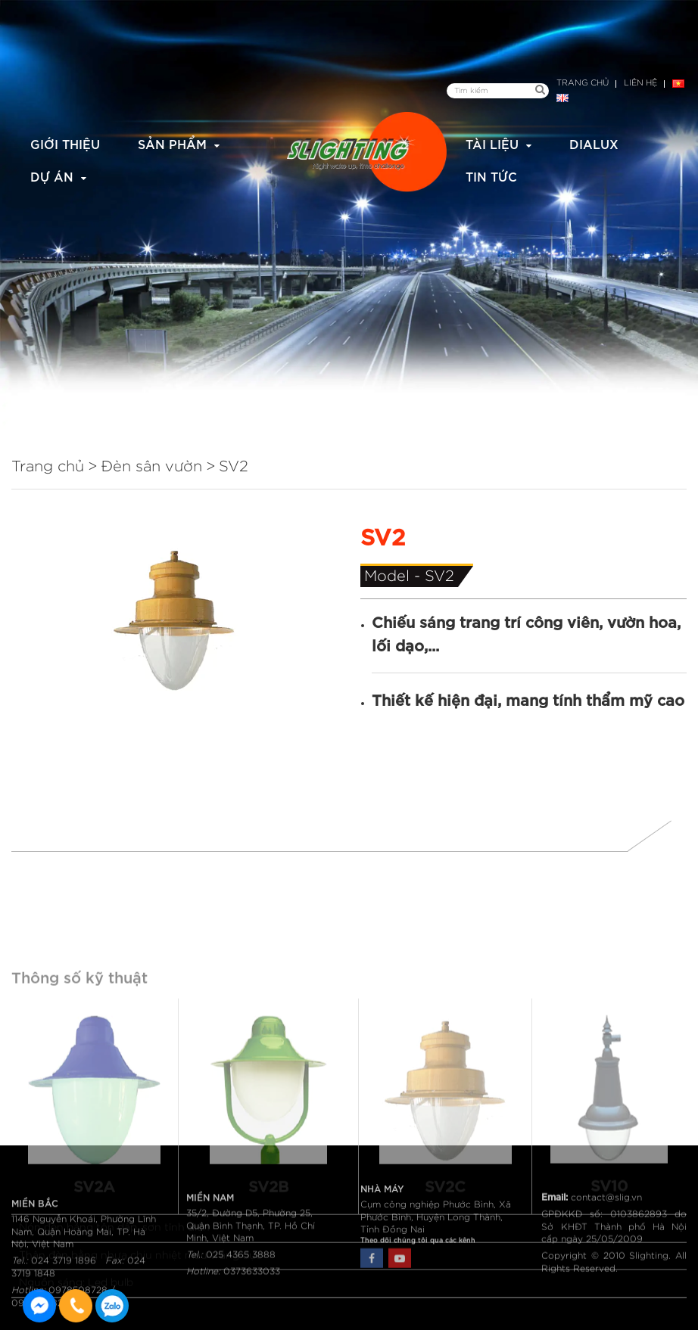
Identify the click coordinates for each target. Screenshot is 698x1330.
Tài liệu (492, 143)
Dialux (594, 143)
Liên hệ (640, 83)
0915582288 (112, 1305)
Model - (394, 576)
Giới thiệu (65, 143)
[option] (174, 619)
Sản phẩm (172, 143)
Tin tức (491, 176)
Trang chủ (582, 83)
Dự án (51, 176)
